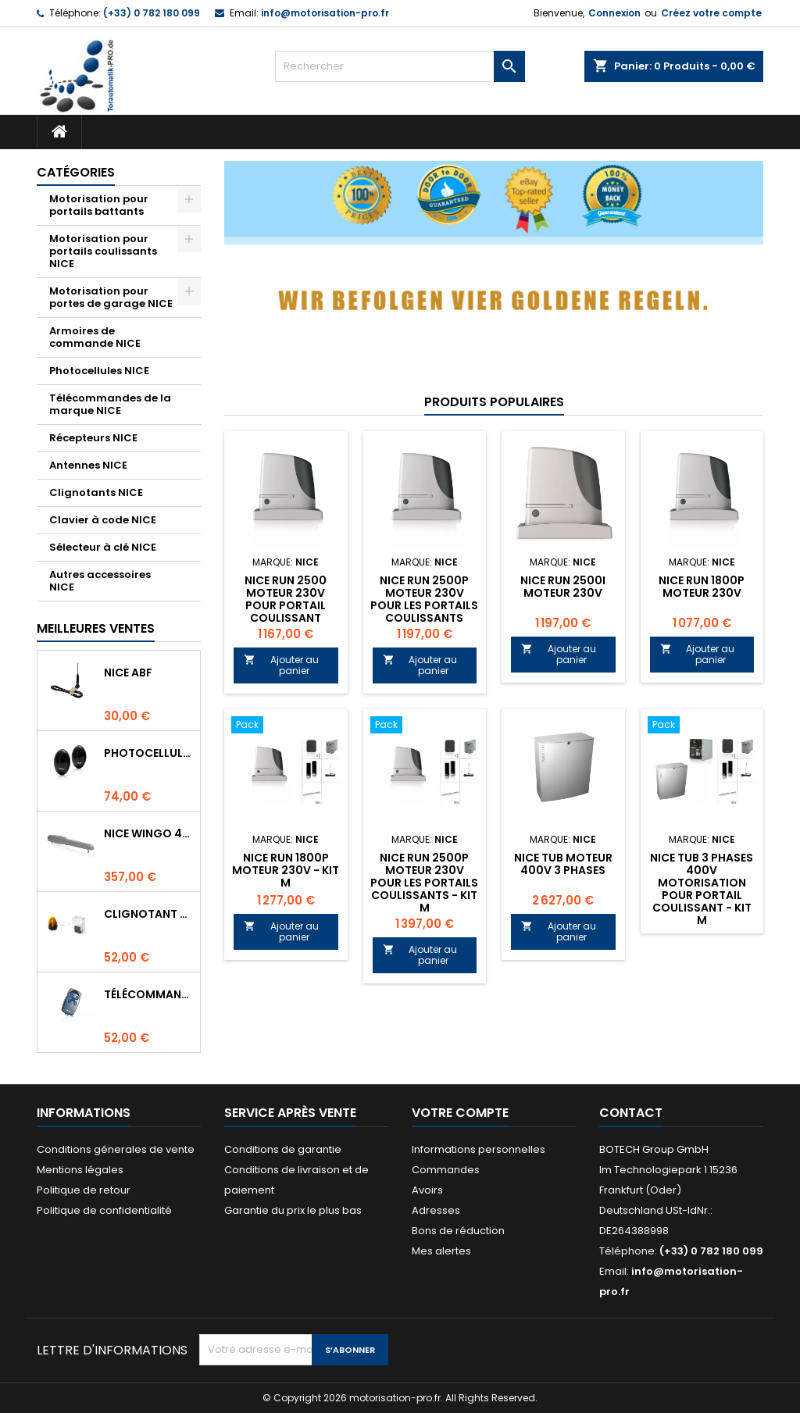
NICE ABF (128, 672)
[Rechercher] (400, 66)
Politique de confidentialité (104, 1210)
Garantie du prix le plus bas (293, 1210)
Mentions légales (80, 1169)
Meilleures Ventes (96, 628)
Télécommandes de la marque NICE (110, 404)
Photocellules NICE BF (149, 753)
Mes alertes (441, 1251)
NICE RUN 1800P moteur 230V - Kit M (285, 870)
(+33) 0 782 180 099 (151, 13)
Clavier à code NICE (102, 519)
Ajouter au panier (281, 665)
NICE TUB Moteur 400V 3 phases (563, 864)
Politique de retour (83, 1190)
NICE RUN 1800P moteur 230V (702, 587)
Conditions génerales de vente (116, 1149)
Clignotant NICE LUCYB (149, 914)
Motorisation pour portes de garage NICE (111, 297)
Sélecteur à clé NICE (102, 547)
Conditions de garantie (282, 1149)
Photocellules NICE (99, 370)
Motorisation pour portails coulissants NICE (103, 251)
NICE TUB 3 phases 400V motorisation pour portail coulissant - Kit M (701, 889)
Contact (630, 1113)
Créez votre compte (711, 13)
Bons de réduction (458, 1230)
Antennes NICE (88, 465)
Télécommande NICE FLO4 (149, 994)
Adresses (436, 1210)
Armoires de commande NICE (95, 337)
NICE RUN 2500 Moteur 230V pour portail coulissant (286, 599)
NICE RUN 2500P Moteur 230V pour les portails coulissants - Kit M (424, 882)
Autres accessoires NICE (100, 580)
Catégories (76, 172)
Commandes (446, 1169)
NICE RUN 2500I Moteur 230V (562, 587)
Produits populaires (494, 402)
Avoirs (427, 1190)
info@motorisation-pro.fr (325, 13)
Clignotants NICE (96, 492)
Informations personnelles (478, 1149)
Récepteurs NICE (93, 437)
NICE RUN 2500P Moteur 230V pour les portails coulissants (424, 599)
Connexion (614, 13)
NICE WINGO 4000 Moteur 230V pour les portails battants (149, 833)
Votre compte (460, 1113)
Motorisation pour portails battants (98, 205)
